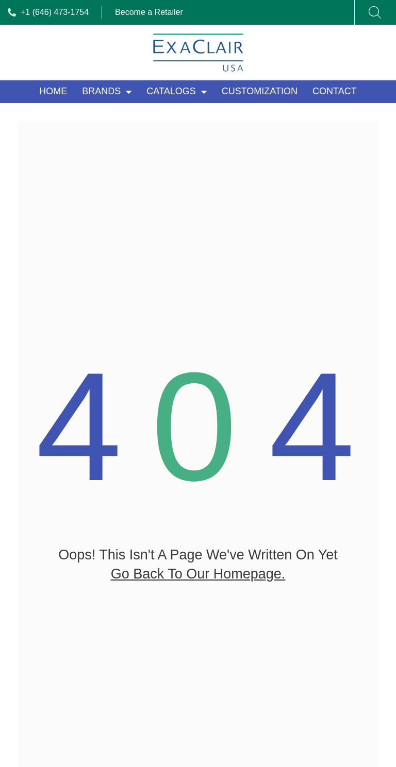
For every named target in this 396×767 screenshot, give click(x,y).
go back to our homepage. (198, 581)
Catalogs (176, 92)
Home (53, 91)
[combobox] (368, 12)
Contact (334, 91)
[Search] (374, 12)
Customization (260, 91)
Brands (106, 92)
